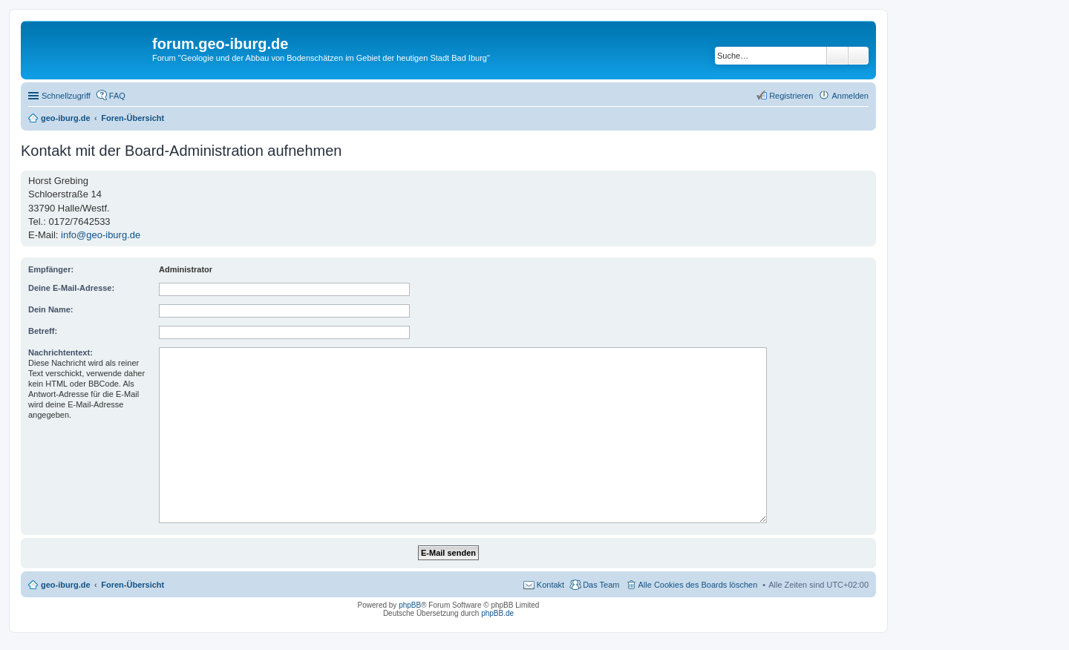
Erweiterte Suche (859, 56)
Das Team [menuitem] (601, 584)
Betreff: (42, 330)
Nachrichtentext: (60, 352)
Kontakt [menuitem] (550, 584)
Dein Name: (50, 309)
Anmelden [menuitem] (850, 95)
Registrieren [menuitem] (791, 95)
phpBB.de (497, 613)
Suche (837, 56)
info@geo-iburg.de (100, 234)
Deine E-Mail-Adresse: (71, 287)
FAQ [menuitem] (117, 95)
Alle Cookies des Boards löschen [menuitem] (698, 584)
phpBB (410, 605)
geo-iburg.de (66, 584)
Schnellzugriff (66, 95)
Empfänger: (50, 269)
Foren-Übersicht (132, 584)
